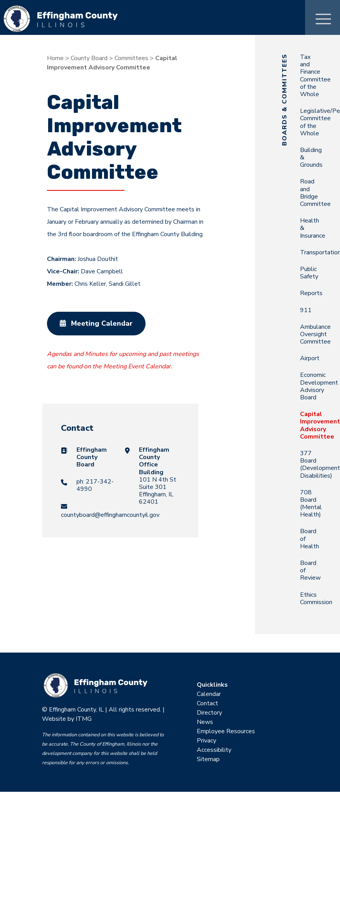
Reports (311, 293)
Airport (309, 358)
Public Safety (309, 273)
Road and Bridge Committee (315, 192)
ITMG (84, 719)
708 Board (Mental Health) (311, 503)
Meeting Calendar (96, 323)
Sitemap (208, 759)
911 (306, 310)
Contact (207, 703)
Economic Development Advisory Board (319, 386)
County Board (89, 58)
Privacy (206, 740)
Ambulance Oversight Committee (315, 334)
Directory (209, 712)
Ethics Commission (316, 598)
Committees (131, 58)
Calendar (209, 694)
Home (55, 58)
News (205, 722)
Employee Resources (226, 731)
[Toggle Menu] (323, 17)
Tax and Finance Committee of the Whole (315, 75)
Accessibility (214, 750)
